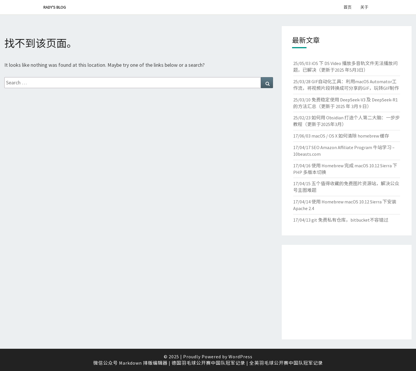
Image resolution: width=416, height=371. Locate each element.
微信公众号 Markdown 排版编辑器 (130, 363)
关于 (364, 7)
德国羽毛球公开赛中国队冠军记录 (208, 363)
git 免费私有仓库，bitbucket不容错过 (349, 220)
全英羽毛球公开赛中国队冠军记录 (286, 363)
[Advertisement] (347, 292)
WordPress (240, 356)
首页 (347, 7)
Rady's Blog (54, 7)
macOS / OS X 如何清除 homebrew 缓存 (350, 136)
